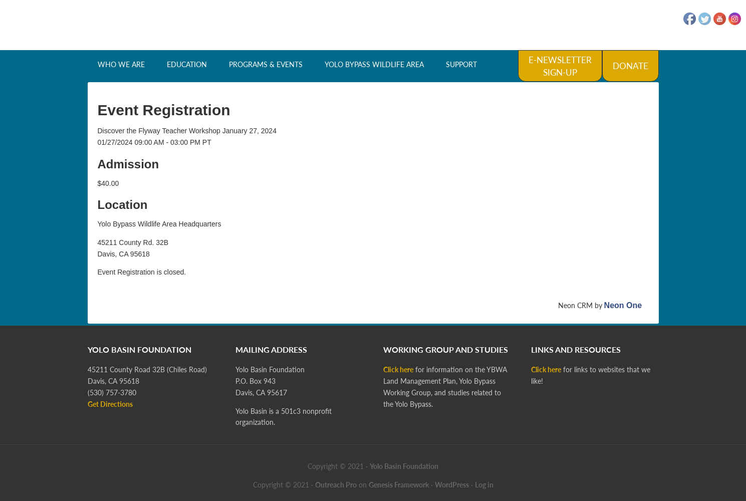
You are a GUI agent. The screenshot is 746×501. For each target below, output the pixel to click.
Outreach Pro (336, 484)
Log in (484, 484)
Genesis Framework (399, 484)
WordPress (452, 484)
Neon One (623, 305)
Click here (398, 369)
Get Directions (110, 404)
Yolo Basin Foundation (373, 25)
